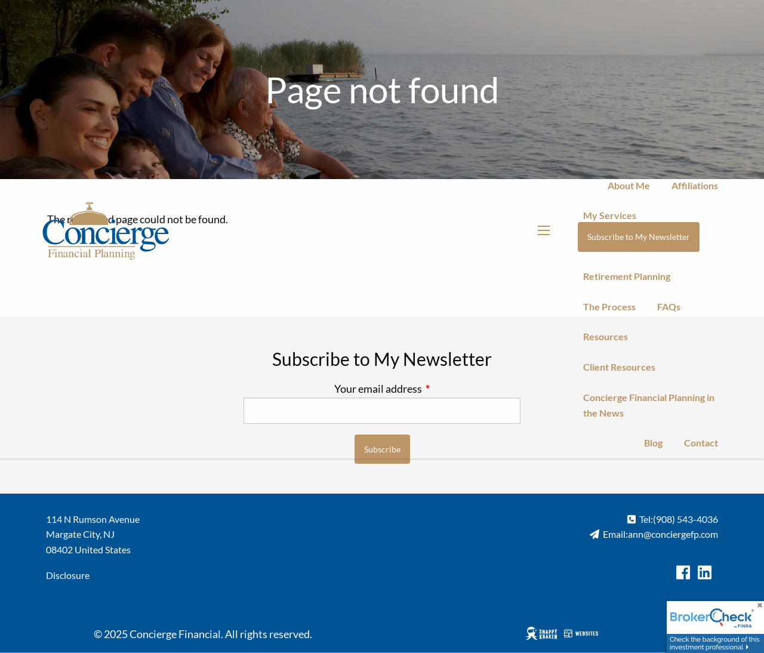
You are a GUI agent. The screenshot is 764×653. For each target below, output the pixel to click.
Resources (605, 336)
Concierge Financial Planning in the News (648, 405)
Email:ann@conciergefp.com (660, 534)
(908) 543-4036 (685, 519)
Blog (653, 442)
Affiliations (694, 185)
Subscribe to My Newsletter (638, 237)
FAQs (668, 306)
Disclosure (68, 575)
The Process (609, 306)
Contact (701, 442)
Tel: (646, 519)
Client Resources (619, 366)
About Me (629, 185)
